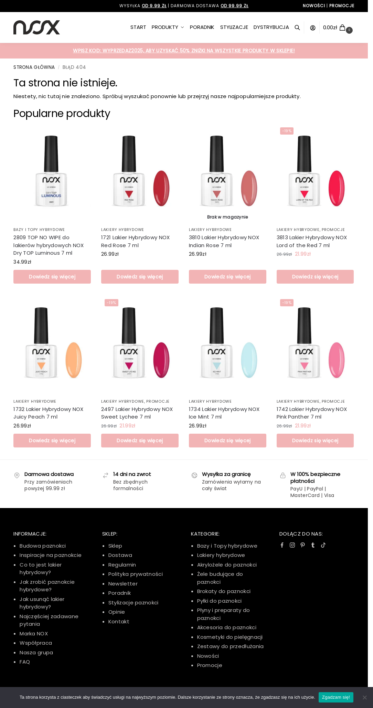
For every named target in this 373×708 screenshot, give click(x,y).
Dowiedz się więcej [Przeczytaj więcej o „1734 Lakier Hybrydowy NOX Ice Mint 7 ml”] (227, 440)
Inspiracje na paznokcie (51, 555)
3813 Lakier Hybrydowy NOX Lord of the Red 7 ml (312, 241)
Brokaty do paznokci (224, 591)
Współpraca (36, 642)
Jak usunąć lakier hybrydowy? (42, 603)
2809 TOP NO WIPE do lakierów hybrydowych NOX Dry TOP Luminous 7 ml (48, 245)
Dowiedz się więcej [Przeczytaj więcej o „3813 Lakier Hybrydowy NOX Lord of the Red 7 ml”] (315, 276)
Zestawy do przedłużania (230, 646)
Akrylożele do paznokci (227, 564)
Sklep (115, 545)
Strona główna (34, 67)
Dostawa (120, 555)
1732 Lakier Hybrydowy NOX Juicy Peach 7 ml (48, 413)
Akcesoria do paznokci (226, 627)
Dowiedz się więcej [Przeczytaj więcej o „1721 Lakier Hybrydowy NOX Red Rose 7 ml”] (140, 276)
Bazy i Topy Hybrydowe (39, 229)
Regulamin (122, 564)
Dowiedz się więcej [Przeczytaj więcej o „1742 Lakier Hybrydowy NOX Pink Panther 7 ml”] (315, 440)
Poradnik (119, 592)
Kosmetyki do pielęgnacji (230, 637)
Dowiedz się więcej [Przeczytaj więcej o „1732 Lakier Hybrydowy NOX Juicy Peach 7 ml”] (52, 440)
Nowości (208, 655)
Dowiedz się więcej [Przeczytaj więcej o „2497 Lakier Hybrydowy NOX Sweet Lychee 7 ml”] (140, 440)
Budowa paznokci (43, 545)
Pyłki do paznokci (219, 600)
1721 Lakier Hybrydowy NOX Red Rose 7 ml (135, 241)
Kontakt (118, 621)
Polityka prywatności (135, 574)
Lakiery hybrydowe (122, 229)
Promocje (333, 229)
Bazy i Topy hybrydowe (227, 545)
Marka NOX (34, 633)
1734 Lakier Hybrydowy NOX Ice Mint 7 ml (224, 413)
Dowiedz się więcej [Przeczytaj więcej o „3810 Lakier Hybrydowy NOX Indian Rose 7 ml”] (227, 276)
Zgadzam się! (336, 697)
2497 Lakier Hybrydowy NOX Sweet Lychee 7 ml (137, 413)
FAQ (25, 661)
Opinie (116, 611)
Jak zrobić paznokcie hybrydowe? (47, 585)
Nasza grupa (36, 652)
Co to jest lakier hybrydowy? (41, 568)
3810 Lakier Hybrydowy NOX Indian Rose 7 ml (224, 241)
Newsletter (123, 583)
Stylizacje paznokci (133, 602)
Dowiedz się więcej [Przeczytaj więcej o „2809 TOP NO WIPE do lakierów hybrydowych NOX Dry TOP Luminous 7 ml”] (52, 276)
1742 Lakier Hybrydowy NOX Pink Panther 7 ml (312, 413)
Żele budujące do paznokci (220, 577)
